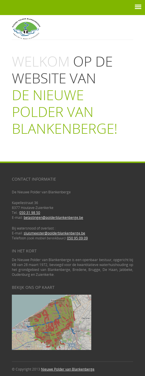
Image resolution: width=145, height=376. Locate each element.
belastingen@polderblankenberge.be (53, 217)
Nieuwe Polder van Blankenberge (67, 369)
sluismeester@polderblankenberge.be (54, 233)
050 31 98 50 (29, 212)
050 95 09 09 (77, 238)
